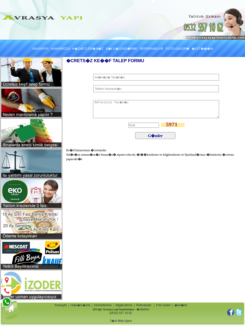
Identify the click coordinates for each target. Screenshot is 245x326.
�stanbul (142, 309)
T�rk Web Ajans (121, 321)
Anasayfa (60, 305)
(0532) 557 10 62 (121, 313)
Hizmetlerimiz (103, 305)
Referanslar (143, 305)
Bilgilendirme (124, 305)
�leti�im (180, 305)
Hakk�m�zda (80, 305)
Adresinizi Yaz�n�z (156, 109)
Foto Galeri (163, 305)
